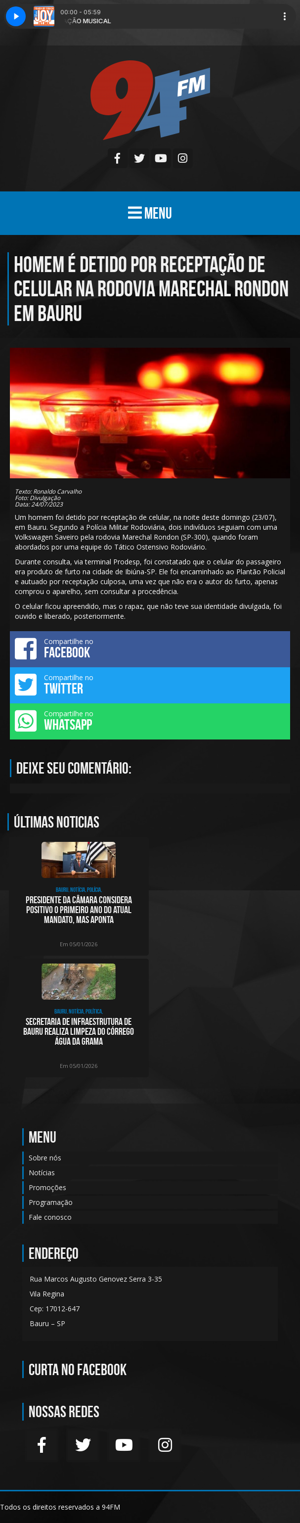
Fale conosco (50, 1217)
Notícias (42, 1172)
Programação (51, 1202)
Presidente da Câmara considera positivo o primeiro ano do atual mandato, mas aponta (79, 909)
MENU (150, 213)
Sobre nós (45, 1157)
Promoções (47, 1187)
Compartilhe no (150, 648)
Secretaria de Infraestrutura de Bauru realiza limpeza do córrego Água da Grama (78, 1031)
